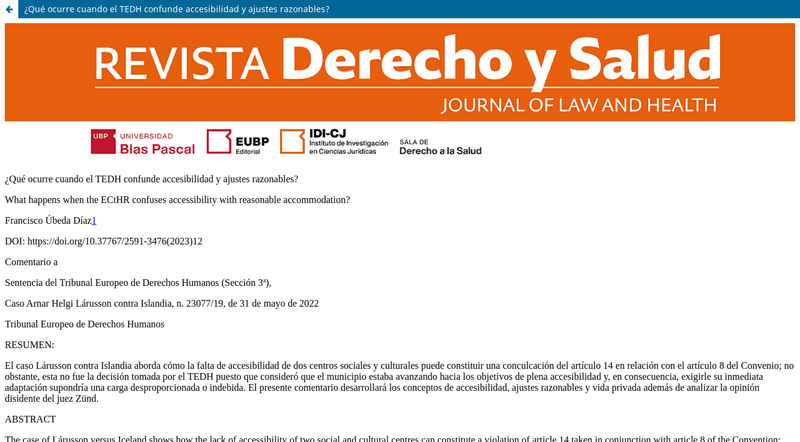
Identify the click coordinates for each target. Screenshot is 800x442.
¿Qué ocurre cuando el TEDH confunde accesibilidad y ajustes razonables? (177, 9)
